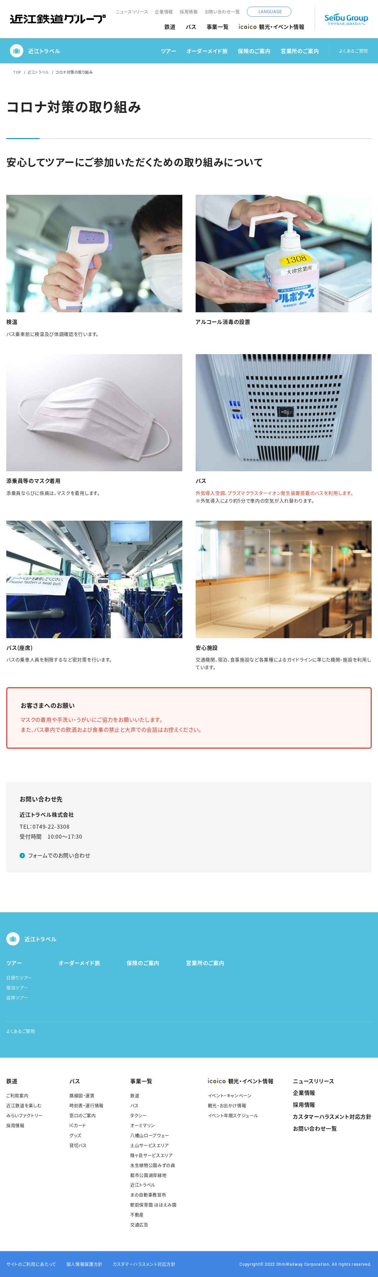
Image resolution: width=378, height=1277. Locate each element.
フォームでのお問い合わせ (59, 855)
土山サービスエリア (149, 1145)
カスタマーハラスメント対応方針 (332, 1116)
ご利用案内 (17, 1095)
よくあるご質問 (353, 51)
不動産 (137, 1214)
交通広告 (139, 1224)
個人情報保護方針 (84, 1264)
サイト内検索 (300, 12)
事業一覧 (218, 26)
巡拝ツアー (17, 997)
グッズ (75, 1135)
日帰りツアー (19, 977)
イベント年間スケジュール (233, 1115)
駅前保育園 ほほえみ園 (153, 1204)
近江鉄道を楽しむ (23, 1105)
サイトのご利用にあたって (31, 1264)
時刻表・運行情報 (86, 1105)
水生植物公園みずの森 (152, 1165)
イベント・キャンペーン (230, 1095)
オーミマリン (142, 1125)
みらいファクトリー (24, 1115)
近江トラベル (35, 50)
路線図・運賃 (82, 1095)
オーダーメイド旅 (207, 50)
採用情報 (189, 11)
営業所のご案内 (300, 50)
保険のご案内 (254, 50)
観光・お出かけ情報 (227, 1105)
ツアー (168, 50)
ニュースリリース (132, 11)
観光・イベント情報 (272, 26)
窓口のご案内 (82, 1115)
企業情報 (164, 11)
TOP (17, 72)
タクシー (138, 1115)
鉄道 (170, 26)
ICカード (77, 1125)
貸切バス (78, 1145)
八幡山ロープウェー (149, 1135)
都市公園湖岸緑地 (148, 1175)
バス (191, 26)
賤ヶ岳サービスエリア (151, 1155)
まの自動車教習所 (148, 1194)
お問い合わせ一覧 (222, 11)
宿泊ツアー (17, 987)
